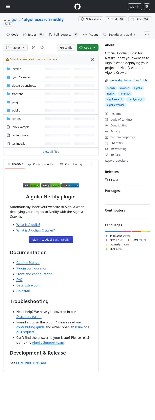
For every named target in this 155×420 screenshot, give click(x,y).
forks (113, 155)
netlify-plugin (135, 99)
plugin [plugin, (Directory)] (16, 102)
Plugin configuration (31, 268)
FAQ (19, 279)
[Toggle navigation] (8, 6)
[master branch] (15, 47)
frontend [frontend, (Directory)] (18, 94)
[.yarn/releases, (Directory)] (21, 77)
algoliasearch (115, 99)
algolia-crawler (115, 105)
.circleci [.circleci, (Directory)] (17, 69)
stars (114, 143)
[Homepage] (77, 6)
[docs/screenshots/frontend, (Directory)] (30, 85)
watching (116, 149)
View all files (51, 152)
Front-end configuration (34, 274)
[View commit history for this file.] (92, 59)
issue (79, 327)
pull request (25, 332)
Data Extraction (28, 285)
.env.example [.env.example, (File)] (20, 127)
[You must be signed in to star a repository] (140, 19)
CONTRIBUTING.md (31, 363)
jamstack (125, 93)
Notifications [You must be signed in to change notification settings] (91, 19)
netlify (110, 93)
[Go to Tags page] (42, 47)
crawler (124, 88)
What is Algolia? (28, 224)
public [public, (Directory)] (16, 110)
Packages (112, 190)
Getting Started (28, 262)
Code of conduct (118, 119)
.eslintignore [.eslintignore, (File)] (20, 135)
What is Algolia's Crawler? (35, 230)
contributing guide (30, 327)
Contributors (115, 210)
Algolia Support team (48, 342)
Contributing (116, 125)
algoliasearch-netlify (44, 19)
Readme (113, 114)
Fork (116, 19)
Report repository (116, 160)
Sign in (134, 6)
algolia (14, 19)
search (111, 88)
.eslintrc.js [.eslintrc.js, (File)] (18, 143)
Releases (112, 171)
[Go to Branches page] (33, 47)
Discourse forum (29, 316)
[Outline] (93, 164)
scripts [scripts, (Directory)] (16, 119)
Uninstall (23, 291)
